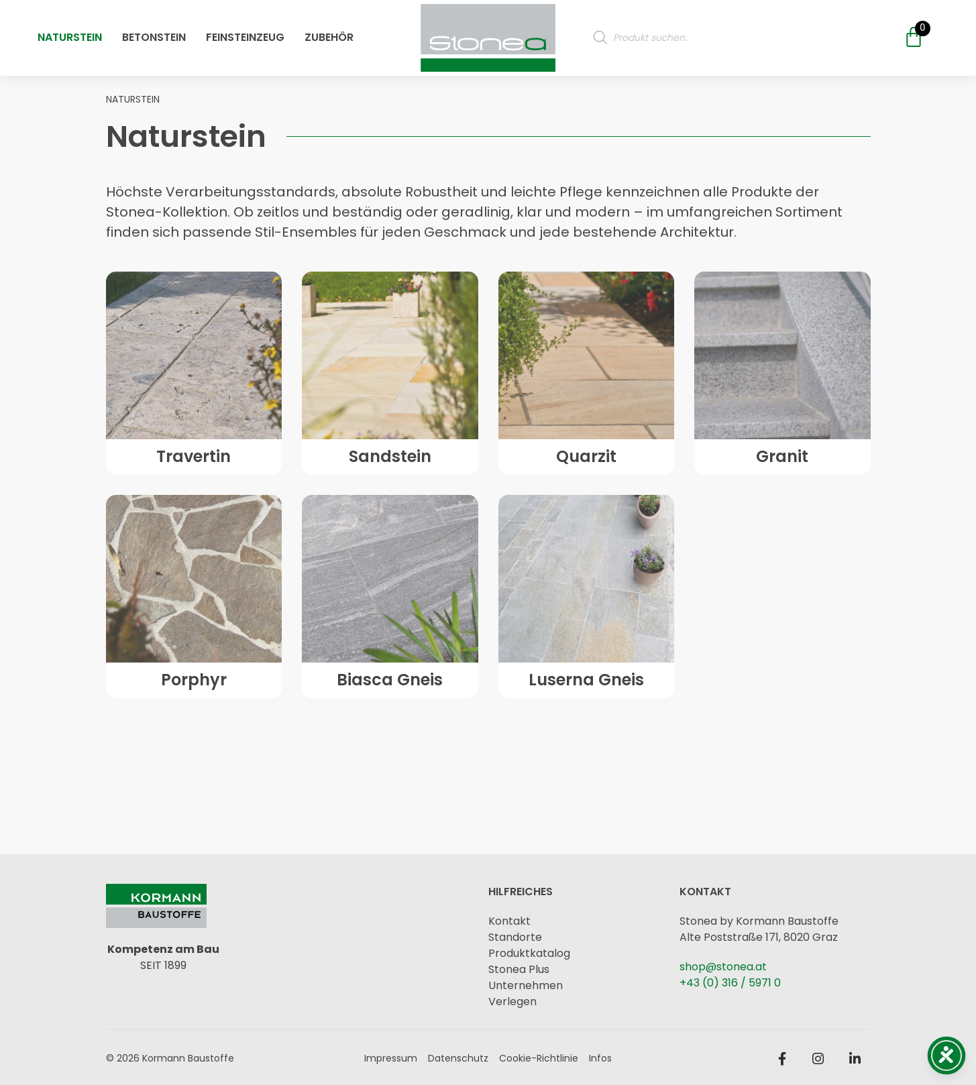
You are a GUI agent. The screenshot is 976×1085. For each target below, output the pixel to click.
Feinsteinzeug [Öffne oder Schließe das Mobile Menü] (245, 30)
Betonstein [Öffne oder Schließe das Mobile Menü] (154, 30)
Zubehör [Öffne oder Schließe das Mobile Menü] (329, 30)
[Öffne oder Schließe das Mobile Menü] (488, 30)
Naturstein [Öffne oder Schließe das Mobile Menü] (70, 30)
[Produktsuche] (736, 30)
